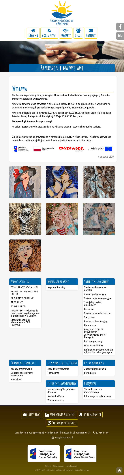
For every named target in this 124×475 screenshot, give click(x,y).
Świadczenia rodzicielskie (97, 313)
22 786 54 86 (101, 432)
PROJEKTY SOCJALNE (22, 298)
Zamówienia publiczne (59, 414)
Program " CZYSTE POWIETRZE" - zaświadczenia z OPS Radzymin (95, 333)
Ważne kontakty (55, 400)
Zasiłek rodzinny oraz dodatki (95, 288)
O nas (78, 33)
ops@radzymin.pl (62, 437)
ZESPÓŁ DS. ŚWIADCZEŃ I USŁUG (24, 293)
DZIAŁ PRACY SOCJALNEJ (24, 287)
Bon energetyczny (93, 341)
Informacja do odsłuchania (97, 396)
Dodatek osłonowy (93, 345)
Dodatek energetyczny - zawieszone (22, 374)
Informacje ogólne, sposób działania (61, 391)
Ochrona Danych (90, 414)
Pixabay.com (58, 466)
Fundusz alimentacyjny (95, 321)
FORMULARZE (18, 306)
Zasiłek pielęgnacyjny (95, 294)
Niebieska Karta (55, 396)
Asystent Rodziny (56, 287)
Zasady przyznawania (21, 368)
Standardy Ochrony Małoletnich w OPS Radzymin (20, 322)
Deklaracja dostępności (62, 422)
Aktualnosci (49, 33)
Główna (33, 33)
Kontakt (91, 33)
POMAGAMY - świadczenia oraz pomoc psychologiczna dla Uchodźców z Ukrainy (25, 313)
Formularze (90, 325)
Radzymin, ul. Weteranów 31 (75, 432)
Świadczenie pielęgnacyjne (97, 298)
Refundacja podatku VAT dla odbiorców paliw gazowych (98, 351)
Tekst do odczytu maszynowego (93, 391)
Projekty (66, 33)
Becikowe (89, 309)
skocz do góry (119, 470)
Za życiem (89, 317)
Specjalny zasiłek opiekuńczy (93, 303)
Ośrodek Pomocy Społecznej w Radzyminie (62, 13)
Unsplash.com (72, 466)
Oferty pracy (31, 414)
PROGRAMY (17, 302)
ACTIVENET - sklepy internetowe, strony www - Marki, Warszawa (62, 470)
